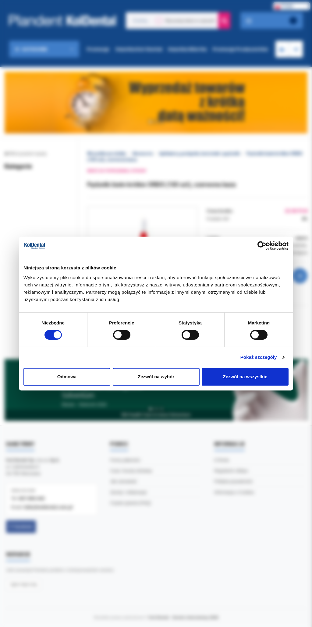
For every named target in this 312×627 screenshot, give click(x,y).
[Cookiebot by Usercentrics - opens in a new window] (262, 245)
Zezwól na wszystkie (245, 376)
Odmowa (66, 376)
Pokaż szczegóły (258, 357)
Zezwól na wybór (156, 376)
